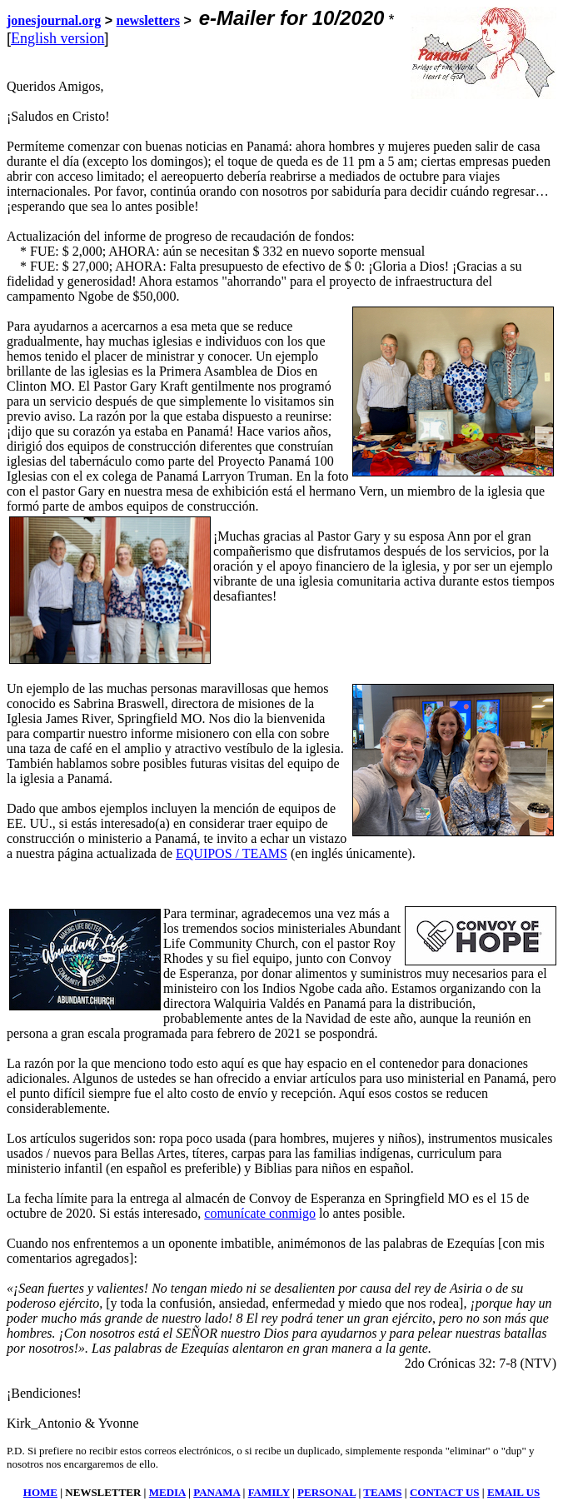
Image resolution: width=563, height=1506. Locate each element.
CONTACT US (445, 1492)
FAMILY (269, 1492)
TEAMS (382, 1492)
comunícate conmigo (260, 1213)
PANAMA (216, 1492)
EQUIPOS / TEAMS (231, 853)
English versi (50, 38)
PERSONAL (326, 1492)
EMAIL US (513, 1492)
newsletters (148, 20)
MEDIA (167, 1492)
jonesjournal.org (54, 20)
